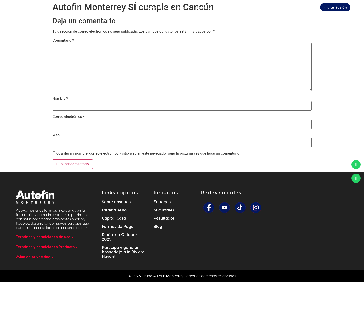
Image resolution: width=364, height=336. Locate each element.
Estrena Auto (114, 209)
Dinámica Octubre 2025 (119, 236)
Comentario (63, 40)
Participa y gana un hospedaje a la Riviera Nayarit (123, 252)
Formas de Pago (117, 226)
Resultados (164, 218)
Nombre (60, 98)
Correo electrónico (69, 117)
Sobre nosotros (116, 201)
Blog (158, 226)
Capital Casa (114, 218)
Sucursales (164, 209)
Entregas (162, 201)
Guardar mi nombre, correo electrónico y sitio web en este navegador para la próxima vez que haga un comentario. (148, 153)
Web (56, 135)
